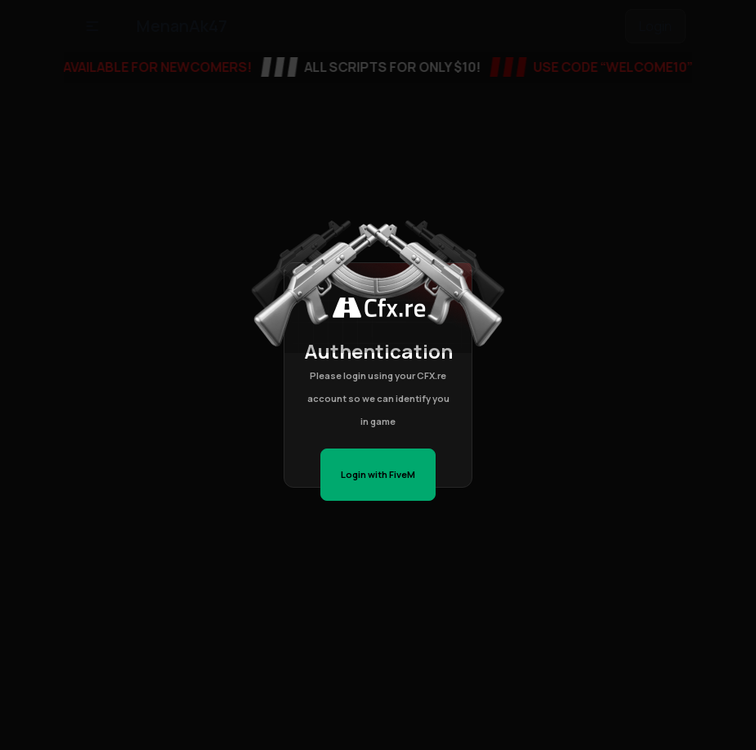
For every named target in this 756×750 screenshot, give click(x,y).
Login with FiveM (378, 474)
